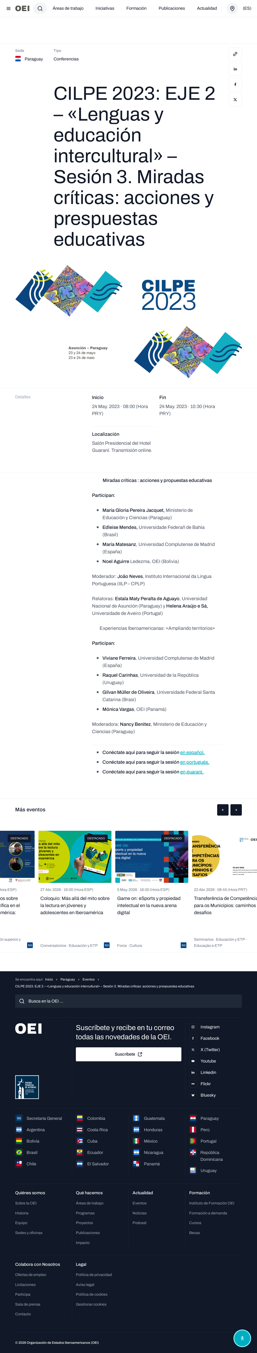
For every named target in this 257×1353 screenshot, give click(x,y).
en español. (192, 752)
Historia (21, 1213)
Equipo (21, 1223)
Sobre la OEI (26, 1203)
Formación (136, 8)
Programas (85, 1213)
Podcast (140, 1223)
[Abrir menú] (8, 8)
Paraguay (67, 979)
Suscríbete (129, 1054)
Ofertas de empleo (30, 1275)
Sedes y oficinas (28, 1233)
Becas (194, 1233)
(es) (247, 8)
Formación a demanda (208, 1213)
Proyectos (84, 1223)
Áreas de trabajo (68, 8)
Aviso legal (85, 1285)
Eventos (89, 979)
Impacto (83, 1243)
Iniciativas (105, 8)
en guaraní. (192, 771)
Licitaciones (25, 1285)
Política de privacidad (94, 1275)
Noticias (140, 1213)
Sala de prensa (27, 1304)
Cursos (195, 1223)
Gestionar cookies (91, 1304)
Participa (22, 1294)
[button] (223, 810)
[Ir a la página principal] (22, 8)
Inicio (49, 979)
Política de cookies (91, 1294)
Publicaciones (172, 8)
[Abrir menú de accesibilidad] (242, 1338)
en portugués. (194, 762)
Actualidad (207, 8)
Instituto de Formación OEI (211, 1203)
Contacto (23, 1314)
